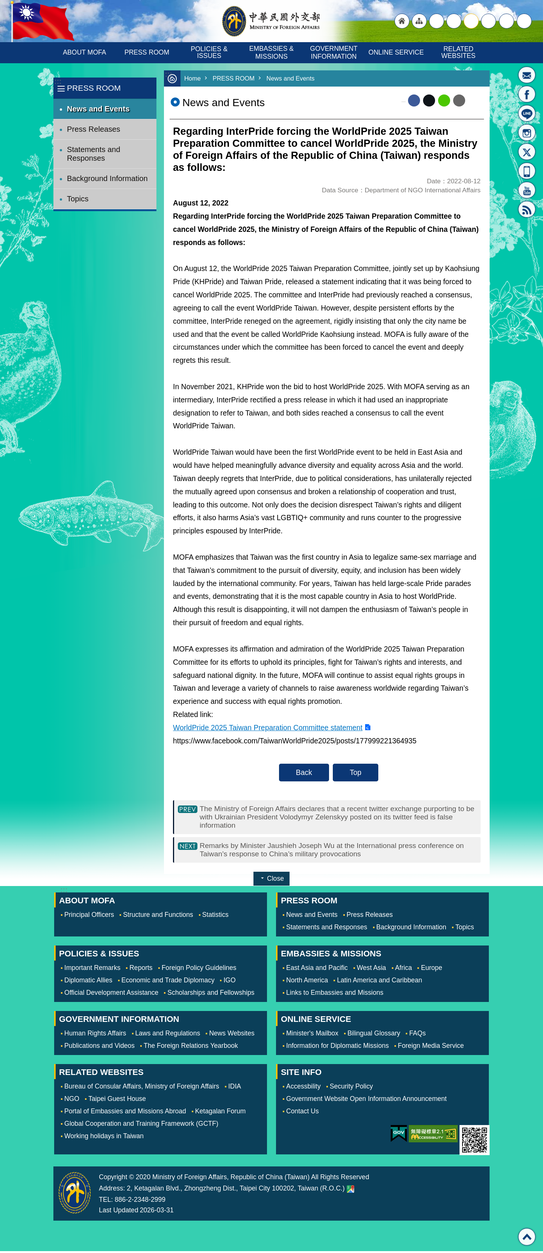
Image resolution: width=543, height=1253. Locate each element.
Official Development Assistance (111, 994)
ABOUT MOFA (84, 52)
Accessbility (303, 1088)
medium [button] (471, 21)
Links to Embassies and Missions (334, 994)
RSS (526, 209)
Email (459, 100)
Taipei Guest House (117, 1100)
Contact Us (302, 1113)
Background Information (107, 178)
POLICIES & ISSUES (210, 52)
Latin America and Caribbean (379, 982)
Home (192, 78)
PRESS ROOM (146, 52)
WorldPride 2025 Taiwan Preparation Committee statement (268, 727)
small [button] (488, 21)
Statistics (215, 916)
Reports (140, 969)
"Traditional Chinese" (436, 21)
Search (524, 21)
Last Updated (118, 1212)
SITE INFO (301, 1074)
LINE (526, 113)
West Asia (371, 969)
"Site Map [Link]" (419, 21)
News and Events (98, 109)
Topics (77, 199)
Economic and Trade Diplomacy (168, 982)
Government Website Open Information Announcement (366, 1100)
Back (304, 772)
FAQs (417, 1035)
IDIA (234, 1088)
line (444, 100)
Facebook (414, 100)
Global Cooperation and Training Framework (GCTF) (141, 1125)
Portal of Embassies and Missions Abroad (125, 1113)
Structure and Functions (158, 916)
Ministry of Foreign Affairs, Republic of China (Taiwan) (271, 21)
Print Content (475, 100)
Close (275, 880)
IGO (229, 982)
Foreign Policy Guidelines (199, 969)
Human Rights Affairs (95, 1035)
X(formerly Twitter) (526, 151)
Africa (403, 969)
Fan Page (526, 94)
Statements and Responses (93, 153)
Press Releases (93, 129)
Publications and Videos (99, 1047)
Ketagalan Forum (220, 1113)
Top (355, 772)
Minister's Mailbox (526, 75)
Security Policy (351, 1088)
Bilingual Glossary (373, 1035)
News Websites (232, 1035)
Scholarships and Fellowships (210, 994)
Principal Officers (89, 916)
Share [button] (506, 21)
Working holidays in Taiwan (104, 1138)
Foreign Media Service (431, 1047)
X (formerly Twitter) (429, 100)
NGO (71, 1100)
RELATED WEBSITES (458, 52)
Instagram (526, 132)
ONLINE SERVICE (396, 52)
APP (526, 171)
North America (307, 982)
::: (57, 81)
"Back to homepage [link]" (402, 21)
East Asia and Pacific (317, 969)
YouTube (526, 190)
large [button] (453, 21)
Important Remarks (92, 969)
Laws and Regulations (167, 1035)
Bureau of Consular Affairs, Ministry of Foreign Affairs (141, 1088)
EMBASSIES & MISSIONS (272, 52)
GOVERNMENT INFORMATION (334, 52)
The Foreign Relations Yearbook (191, 1047)
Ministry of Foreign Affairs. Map (350, 1191)
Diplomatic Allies (88, 982)
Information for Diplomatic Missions (337, 1047)
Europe (431, 969)
